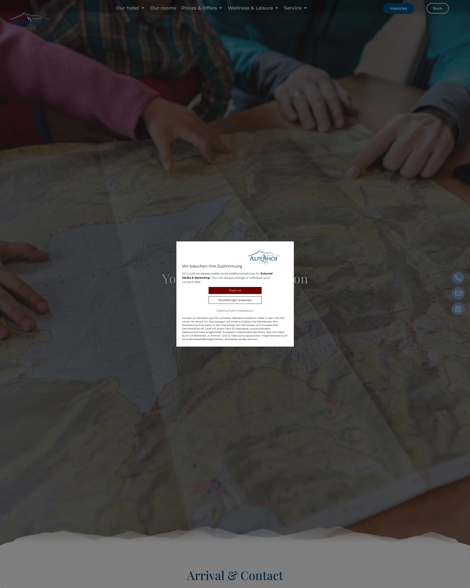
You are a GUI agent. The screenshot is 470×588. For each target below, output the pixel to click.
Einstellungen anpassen (235, 300)
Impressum (245, 310)
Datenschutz (226, 310)
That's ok (235, 290)
